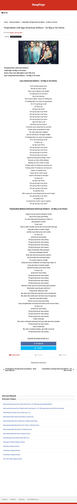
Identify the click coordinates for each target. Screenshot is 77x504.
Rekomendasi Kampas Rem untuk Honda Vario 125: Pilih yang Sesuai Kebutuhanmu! (29, 400)
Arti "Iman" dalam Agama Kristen (13, 454)
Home (6, 22)
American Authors (14, 22)
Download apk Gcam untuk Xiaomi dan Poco (17, 433)
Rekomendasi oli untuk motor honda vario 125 (17, 408)
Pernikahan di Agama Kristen (12, 446)
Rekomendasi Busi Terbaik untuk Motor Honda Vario (19, 412)
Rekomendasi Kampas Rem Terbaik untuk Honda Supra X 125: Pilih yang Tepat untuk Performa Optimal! (36, 404)
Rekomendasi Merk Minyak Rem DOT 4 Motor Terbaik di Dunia (22, 421)
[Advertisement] (38, 472)
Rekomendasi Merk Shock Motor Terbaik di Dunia (18, 425)
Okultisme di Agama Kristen (12, 442)
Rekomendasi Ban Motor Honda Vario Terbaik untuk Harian (21, 416)
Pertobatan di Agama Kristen (12, 450)
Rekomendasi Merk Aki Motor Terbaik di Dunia (17, 429)
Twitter (48, 344)
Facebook (29, 344)
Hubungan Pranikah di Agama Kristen (15, 437)
